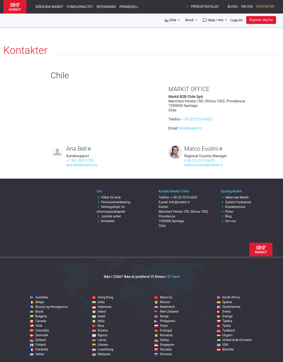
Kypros (99, 335)
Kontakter (265, 6)
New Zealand (166, 311)
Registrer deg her (261, 20)
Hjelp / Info (213, 20)
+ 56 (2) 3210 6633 (196, 119)
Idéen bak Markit (49, 7)
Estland (38, 340)
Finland (38, 344)
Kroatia (100, 330)
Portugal (163, 330)
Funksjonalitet (80, 7)
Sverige (225, 316)
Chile (36, 325)
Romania (163, 335)
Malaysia (101, 354)
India (98, 302)
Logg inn (236, 20)
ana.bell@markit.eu (81, 165)
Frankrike (39, 349)
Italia (98, 321)
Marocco (163, 297)
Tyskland (226, 330)
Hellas (37, 354)
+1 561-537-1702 (80, 160)
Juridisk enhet (109, 216)
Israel (98, 316)
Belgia (37, 302)
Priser (227, 211)
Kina (98, 325)
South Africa (228, 297)
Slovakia (163, 349)
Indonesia (101, 307)
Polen (161, 325)
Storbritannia (228, 307)
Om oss (247, 6)
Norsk (189, 20)
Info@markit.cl (190, 128)
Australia (39, 297)
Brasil (36, 311)
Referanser (106, 7)
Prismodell (129, 7)
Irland (99, 311)
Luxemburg (102, 349)
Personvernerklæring (113, 202)
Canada (38, 321)
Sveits (224, 311)
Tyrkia (224, 325)
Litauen (100, 344)
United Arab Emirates (234, 340)
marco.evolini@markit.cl (203, 165)
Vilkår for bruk (109, 197)
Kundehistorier (233, 207)
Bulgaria (38, 316)
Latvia (99, 340)
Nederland (164, 307)
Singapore (164, 344)
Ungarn (224, 335)
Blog (226, 216)
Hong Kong (102, 297)
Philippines (164, 321)
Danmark (39, 335)
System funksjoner (236, 202)
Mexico (162, 302)
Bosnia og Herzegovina (49, 307)
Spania (224, 302)
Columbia (39, 330)
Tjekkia (224, 321)
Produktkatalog (202, 7)
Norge (161, 316)
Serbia (161, 340)
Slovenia (163, 354)
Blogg (233, 6)
